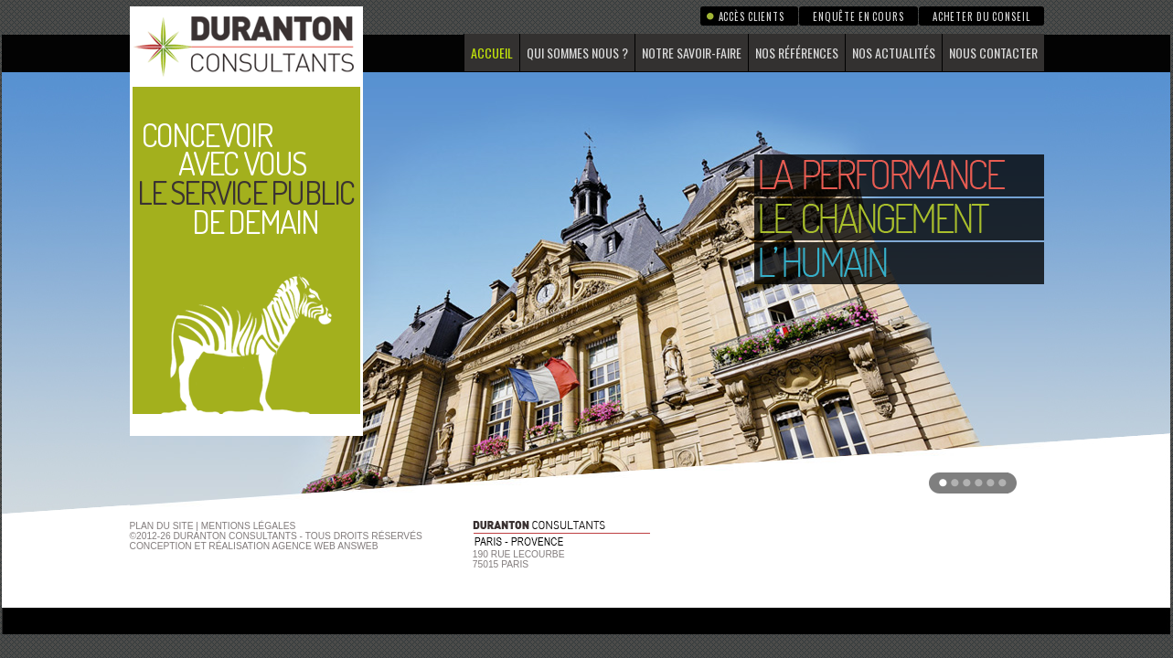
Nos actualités (893, 52)
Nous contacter (993, 52)
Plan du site (162, 526)
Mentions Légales (248, 526)
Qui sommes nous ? (577, 52)
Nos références (796, 52)
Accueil (492, 52)
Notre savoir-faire (691, 52)
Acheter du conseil (981, 16)
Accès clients (751, 16)
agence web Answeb (325, 546)
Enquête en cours (858, 16)
